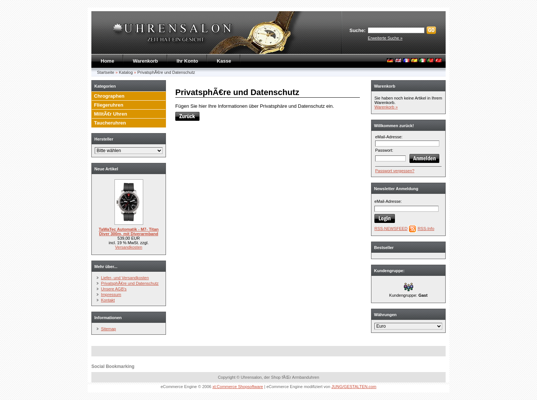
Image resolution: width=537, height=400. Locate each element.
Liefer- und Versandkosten (125, 277)
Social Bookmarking (112, 366)
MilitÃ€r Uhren (110, 114)
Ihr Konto (187, 61)
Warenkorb (145, 61)
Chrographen (109, 96)
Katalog (126, 72)
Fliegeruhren (108, 105)
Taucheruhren (110, 123)
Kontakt (108, 300)
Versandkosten (128, 247)
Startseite (105, 72)
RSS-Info (426, 228)
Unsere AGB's (114, 289)
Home (107, 61)
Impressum (111, 294)
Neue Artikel (106, 169)
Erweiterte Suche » (385, 38)
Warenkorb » (386, 107)
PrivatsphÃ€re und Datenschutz (166, 72)
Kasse (224, 61)
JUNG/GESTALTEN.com (354, 386)
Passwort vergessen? (394, 170)
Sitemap (108, 329)
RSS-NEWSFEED (391, 228)
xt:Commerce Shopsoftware (238, 386)
